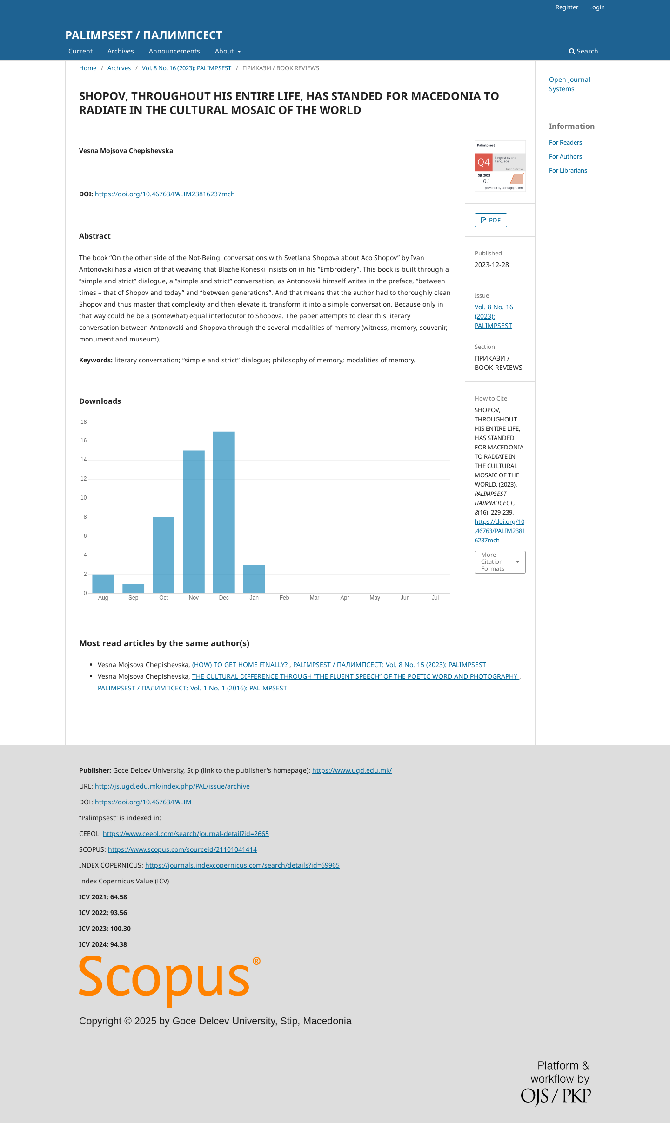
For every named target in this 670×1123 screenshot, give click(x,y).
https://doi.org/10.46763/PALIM (143, 801)
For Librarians (568, 170)
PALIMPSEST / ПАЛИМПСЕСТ (143, 34)
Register (567, 7)
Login (597, 7)
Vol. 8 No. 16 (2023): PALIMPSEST (186, 68)
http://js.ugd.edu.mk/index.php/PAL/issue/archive (172, 786)
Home (87, 68)
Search (583, 51)
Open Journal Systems (569, 84)
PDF (494, 220)
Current (80, 51)
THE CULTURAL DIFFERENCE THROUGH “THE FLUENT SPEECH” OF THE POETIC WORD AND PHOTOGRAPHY (355, 676)
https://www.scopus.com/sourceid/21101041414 (182, 849)
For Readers (565, 142)
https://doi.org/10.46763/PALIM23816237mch (165, 193)
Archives (120, 51)
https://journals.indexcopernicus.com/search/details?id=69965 (242, 865)
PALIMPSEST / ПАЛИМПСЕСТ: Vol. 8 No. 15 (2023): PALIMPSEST (389, 664)
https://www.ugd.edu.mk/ (352, 770)
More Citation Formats (492, 561)
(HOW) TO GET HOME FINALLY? (240, 664)
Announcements (174, 51)
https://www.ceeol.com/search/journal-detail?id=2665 (186, 833)
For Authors (565, 156)
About (225, 51)
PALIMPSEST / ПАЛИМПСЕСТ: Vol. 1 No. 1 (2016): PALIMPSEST (192, 687)
